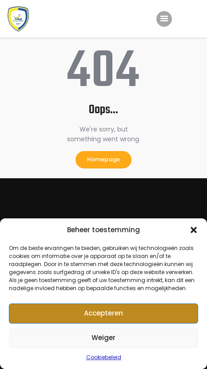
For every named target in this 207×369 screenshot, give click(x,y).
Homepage (103, 159)
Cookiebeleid (103, 357)
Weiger (103, 337)
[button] (193, 230)
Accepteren (103, 313)
